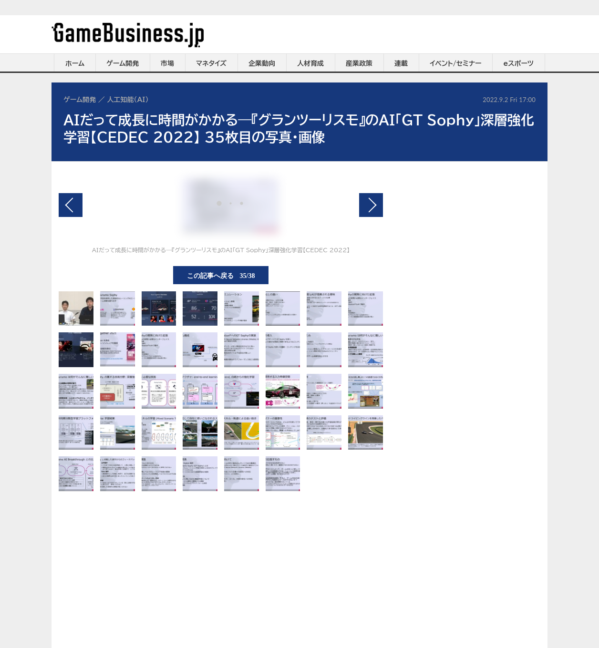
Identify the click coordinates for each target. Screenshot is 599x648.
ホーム (74, 63)
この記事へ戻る (221, 275)
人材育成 (310, 63)
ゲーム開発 (122, 63)
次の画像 (371, 205)
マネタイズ (211, 63)
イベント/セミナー (456, 63)
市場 (167, 63)
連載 (401, 63)
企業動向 (261, 63)
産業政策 (359, 63)
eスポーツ (519, 63)
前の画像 (71, 205)
